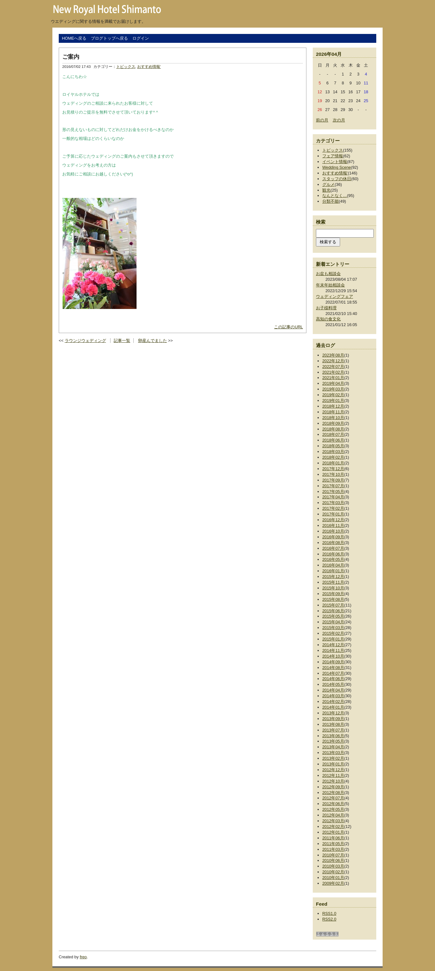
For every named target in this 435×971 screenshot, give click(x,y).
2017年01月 (333, 514)
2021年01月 (333, 377)
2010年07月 (333, 855)
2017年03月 (333, 502)
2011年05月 (333, 843)
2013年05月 (333, 741)
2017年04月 (333, 497)
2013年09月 (333, 718)
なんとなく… (334, 195)
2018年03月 (333, 451)
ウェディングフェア (334, 296)
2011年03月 (333, 849)
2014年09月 (333, 661)
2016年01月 (333, 570)
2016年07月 (333, 548)
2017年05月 (333, 491)
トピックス (125, 67)
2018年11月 (333, 412)
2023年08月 (333, 355)
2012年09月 (333, 786)
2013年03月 (333, 752)
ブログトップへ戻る (109, 38)
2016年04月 (333, 565)
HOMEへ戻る (74, 38)
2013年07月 (333, 730)
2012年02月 (333, 826)
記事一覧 (122, 340)
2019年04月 (333, 383)
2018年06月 (333, 440)
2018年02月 (333, 457)
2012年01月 (333, 832)
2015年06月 (333, 610)
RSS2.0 (329, 919)
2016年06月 (333, 554)
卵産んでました (152, 340)
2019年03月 (333, 389)
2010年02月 (333, 871)
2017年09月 (333, 480)
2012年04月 (333, 815)
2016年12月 (333, 519)
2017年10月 (333, 474)
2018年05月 (333, 445)
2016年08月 (333, 542)
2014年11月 (333, 650)
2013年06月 (333, 735)
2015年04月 (333, 622)
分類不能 (330, 201)
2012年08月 (333, 792)
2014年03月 (333, 695)
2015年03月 (333, 627)
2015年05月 (333, 616)
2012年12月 (333, 769)
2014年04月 (333, 690)
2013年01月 (333, 764)
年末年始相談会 (330, 285)
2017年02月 (333, 508)
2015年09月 (333, 593)
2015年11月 (333, 582)
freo (83, 957)
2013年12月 (333, 713)
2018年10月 (333, 417)
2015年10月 (333, 588)
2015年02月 (333, 633)
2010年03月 (333, 866)
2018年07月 (333, 434)
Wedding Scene (336, 167)
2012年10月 (333, 781)
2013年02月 (333, 758)
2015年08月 (333, 599)
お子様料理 (326, 307)
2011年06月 (333, 838)
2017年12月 (333, 468)
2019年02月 (333, 394)
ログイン (140, 38)
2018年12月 (333, 406)
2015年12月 (333, 576)
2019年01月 (333, 400)
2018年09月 (333, 423)
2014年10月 (333, 656)
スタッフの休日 (336, 178)
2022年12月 (333, 360)
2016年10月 (333, 531)
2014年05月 (333, 684)
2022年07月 (333, 366)
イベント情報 (334, 161)
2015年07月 (333, 605)
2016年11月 (333, 525)
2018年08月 (333, 429)
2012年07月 (333, 798)
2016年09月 (333, 537)
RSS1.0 (329, 913)
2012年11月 (333, 775)
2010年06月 (333, 860)
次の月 (339, 120)
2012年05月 (333, 809)
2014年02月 (333, 701)
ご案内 (70, 57)
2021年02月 (333, 372)
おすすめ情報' (149, 67)
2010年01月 (333, 877)
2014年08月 (333, 667)
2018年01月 (333, 463)
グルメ (328, 184)
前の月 (322, 120)
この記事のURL (288, 327)
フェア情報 (332, 156)
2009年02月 (333, 883)
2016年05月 (333, 559)
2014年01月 (333, 707)
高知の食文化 (328, 319)
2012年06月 (333, 803)
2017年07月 (333, 485)
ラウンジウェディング (85, 340)
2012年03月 (333, 820)
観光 (326, 190)
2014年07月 (333, 673)
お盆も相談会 (328, 273)
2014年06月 (333, 678)
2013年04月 (333, 747)
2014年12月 (333, 644)
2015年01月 (333, 639)
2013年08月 (333, 724)
